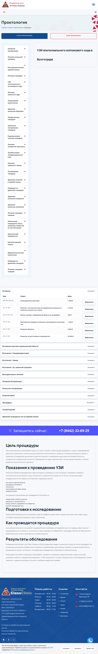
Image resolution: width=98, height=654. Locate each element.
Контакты (64, 616)
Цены (63, 605)
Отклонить (66, 648)
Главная (4, 27)
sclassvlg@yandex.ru (86, 606)
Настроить (78, 648)
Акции (63, 608)
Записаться (89, 302)
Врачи (63, 597)
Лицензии (64, 612)
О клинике (64, 594)
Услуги (10, 27)
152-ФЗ (50, 647)
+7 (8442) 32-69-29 (74, 430)
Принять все (90, 648)
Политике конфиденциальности (23, 650)
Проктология (18, 27)
